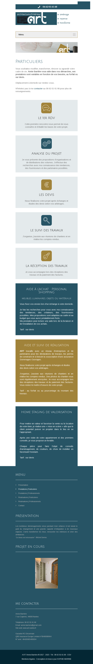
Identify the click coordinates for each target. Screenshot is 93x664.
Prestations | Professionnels (29, 493)
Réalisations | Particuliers (28, 497)
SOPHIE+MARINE (64, 659)
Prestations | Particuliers (27, 489)
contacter (38, 88)
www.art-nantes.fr (29, 628)
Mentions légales (28, 659)
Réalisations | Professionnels (29, 501)
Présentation (23, 485)
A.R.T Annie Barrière (30, 655)
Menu (21, 34)
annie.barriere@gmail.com (31, 625)
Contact (21, 506)
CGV (69, 655)
